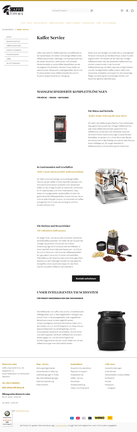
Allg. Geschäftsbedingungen (47, 378)
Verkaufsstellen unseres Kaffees (117, 374)
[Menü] (11, 411)
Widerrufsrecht (42, 384)
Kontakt (108, 381)
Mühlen (9, 37)
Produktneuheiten (12, 54)
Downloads (75, 381)
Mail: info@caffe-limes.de (13, 387)
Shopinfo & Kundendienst (81, 368)
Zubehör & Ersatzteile (13, 50)
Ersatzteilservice (77, 374)
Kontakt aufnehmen (86, 278)
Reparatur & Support (79, 371)
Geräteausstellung (78, 384)
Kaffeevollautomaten (13, 46)
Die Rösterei (109, 378)
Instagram (112, 388)
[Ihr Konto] (127, 10)
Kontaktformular (22, 410)
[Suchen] (91, 10)
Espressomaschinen (13, 41)
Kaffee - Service (77, 378)
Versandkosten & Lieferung (47, 371)
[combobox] (70, 10)
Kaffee (8, 59)
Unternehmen (110, 371)
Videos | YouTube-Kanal (80, 388)
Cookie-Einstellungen (113, 368)
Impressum (109, 384)
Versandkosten (61, 425)
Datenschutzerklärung (45, 381)
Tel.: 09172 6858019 (11, 383)
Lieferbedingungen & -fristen (47, 374)
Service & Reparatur (13, 63)
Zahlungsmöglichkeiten (45, 368)
